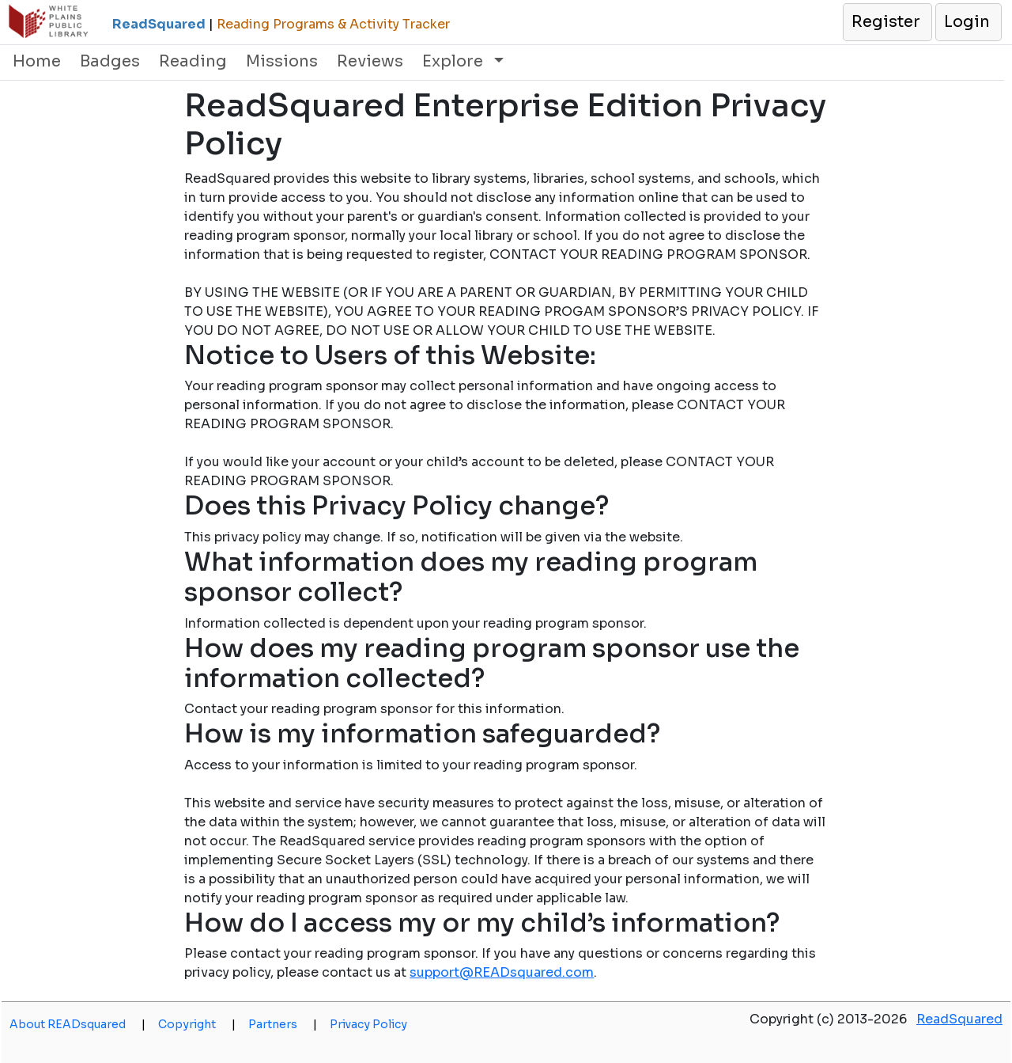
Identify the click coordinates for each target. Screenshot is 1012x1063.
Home (37, 61)
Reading (193, 61)
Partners (282, 1024)
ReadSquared (959, 1019)
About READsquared (77, 1024)
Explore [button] (454, 61)
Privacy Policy (368, 1024)
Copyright (197, 1024)
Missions (282, 61)
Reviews (370, 61)
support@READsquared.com (502, 972)
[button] (886, 22)
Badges (110, 61)
